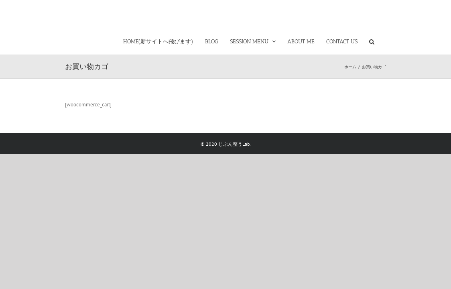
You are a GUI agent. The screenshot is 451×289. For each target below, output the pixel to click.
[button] (383, 40)
